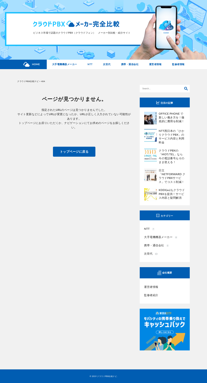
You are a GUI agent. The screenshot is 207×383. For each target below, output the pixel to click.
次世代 (107, 64)
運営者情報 (155, 64)
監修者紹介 (151, 295)
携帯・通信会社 (130, 64)
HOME (36, 64)
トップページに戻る (74, 151)
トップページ (27, 122)
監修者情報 (178, 64)
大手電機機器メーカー (64, 64)
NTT (89, 64)
